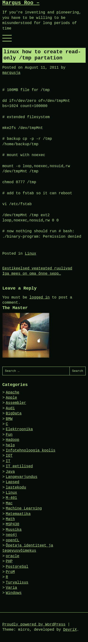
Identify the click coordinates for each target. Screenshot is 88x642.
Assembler (16, 403)
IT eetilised (19, 466)
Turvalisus (17, 582)
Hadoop (12, 440)
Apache (12, 392)
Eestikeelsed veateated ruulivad (37, 268)
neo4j (11, 535)
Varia (11, 588)
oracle (12, 556)
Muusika (14, 530)
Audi (10, 408)
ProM (10, 572)
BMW (9, 419)
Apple (11, 398)
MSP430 (12, 524)
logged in (39, 297)
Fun (9, 435)
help (10, 445)
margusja (11, 73)
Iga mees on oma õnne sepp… (31, 274)
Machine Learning (24, 508)
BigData (14, 413)
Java (10, 472)
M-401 (11, 498)
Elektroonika (19, 429)
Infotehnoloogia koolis (30, 450)
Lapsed (12, 482)
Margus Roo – (20, 3)
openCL (12, 540)
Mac (9, 503)
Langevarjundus (21, 477)
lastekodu (16, 487)
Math (10, 519)
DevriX (70, 630)
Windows (14, 593)
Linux (30, 254)
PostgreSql (17, 567)
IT (8, 461)
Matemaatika (18, 514)
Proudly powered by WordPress (33, 624)
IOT (9, 456)
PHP (9, 561)
